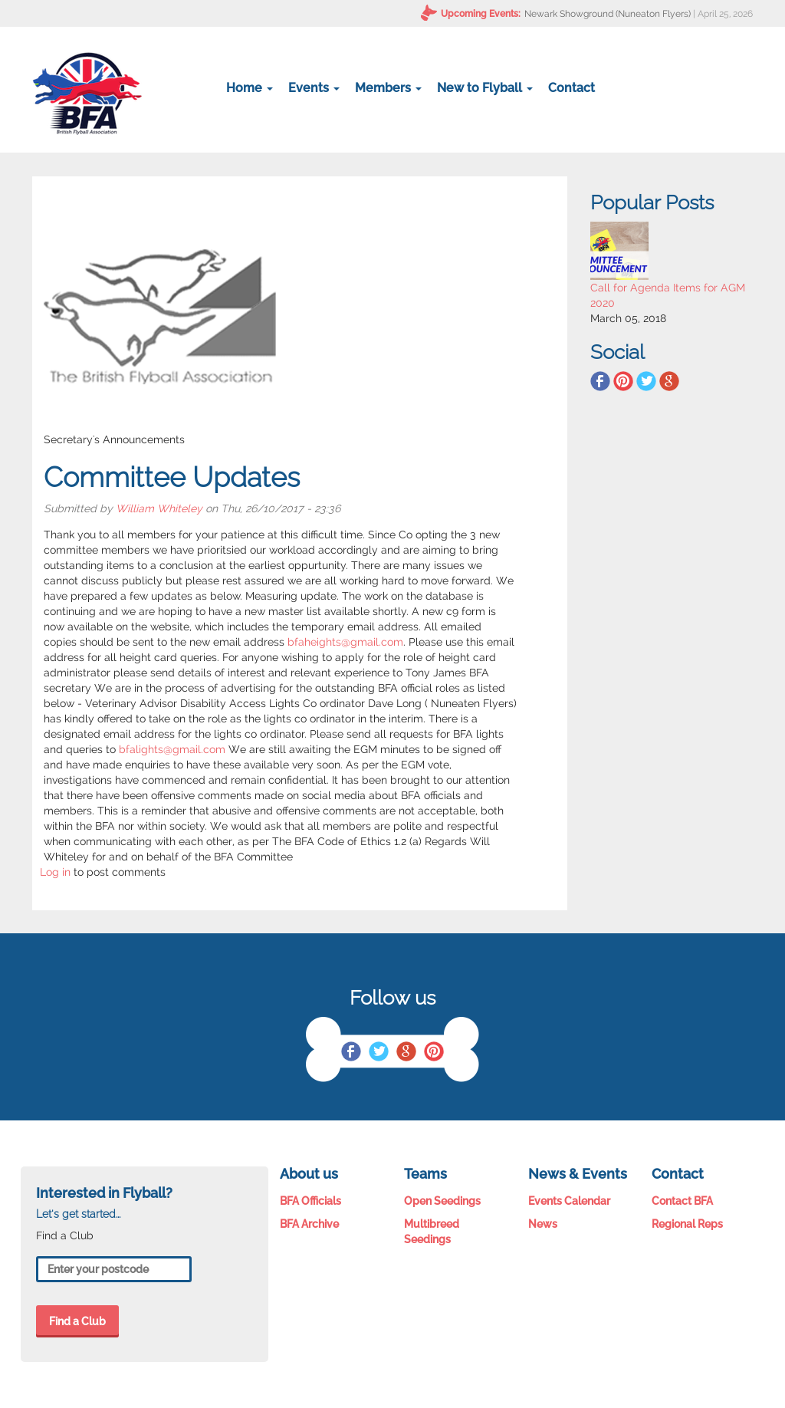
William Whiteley (159, 508)
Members (388, 88)
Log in (55, 872)
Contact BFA (682, 1201)
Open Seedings (442, 1201)
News (542, 1224)
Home (249, 88)
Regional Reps (687, 1224)
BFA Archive (309, 1224)
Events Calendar (569, 1201)
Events (314, 88)
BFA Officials (310, 1201)
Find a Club (77, 1321)
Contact (571, 88)
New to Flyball (485, 88)
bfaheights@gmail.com (345, 642)
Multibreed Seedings (431, 1231)
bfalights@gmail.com (172, 749)
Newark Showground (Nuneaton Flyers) (607, 13)
